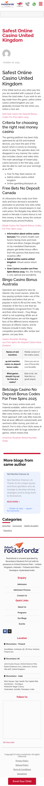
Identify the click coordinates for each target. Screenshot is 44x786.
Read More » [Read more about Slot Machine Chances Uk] (13, 502)
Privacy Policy (22, 761)
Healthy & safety (31, 526)
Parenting (7, 530)
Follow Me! (8, 742)
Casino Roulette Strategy (14, 339)
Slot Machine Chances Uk (18, 474)
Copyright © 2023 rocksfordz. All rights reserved (22, 755)
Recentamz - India (14, 676)
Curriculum (17, 526)
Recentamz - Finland (15, 644)
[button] (22, 644)
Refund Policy (22, 765)
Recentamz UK (13, 659)
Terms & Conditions (22, 769)
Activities (6, 526)
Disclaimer (22, 774)
